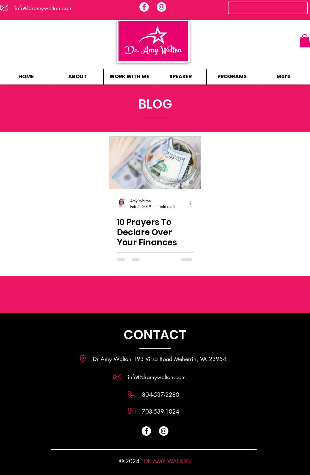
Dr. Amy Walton (153, 50)
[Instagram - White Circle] (161, 7)
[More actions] (192, 203)
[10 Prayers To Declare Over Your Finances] (155, 163)
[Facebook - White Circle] (144, 7)
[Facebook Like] (264, 461)
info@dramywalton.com (44, 8)
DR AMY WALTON (167, 461)
